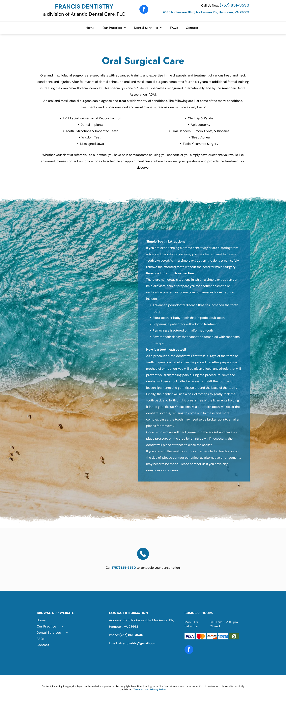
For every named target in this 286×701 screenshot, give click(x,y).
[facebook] (143, 10)
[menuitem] (91, 28)
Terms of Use (140, 689)
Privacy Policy (158, 689)
